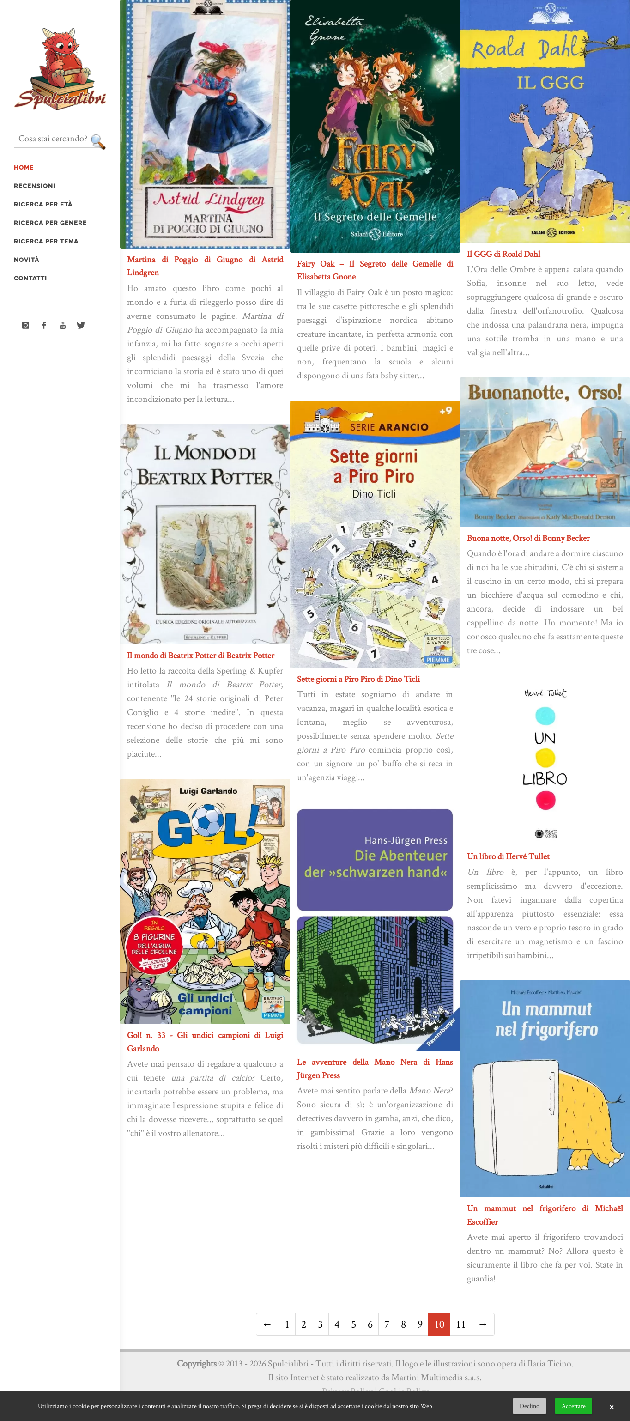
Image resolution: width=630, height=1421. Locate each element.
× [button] (611, 1406)
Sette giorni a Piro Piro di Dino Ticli (358, 679)
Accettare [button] (574, 1406)
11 (461, 1324)
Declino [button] (529, 1406)
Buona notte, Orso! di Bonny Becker (528, 538)
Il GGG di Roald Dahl (503, 254)
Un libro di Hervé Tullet (508, 856)
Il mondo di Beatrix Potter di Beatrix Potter (200, 655)
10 (439, 1324)
